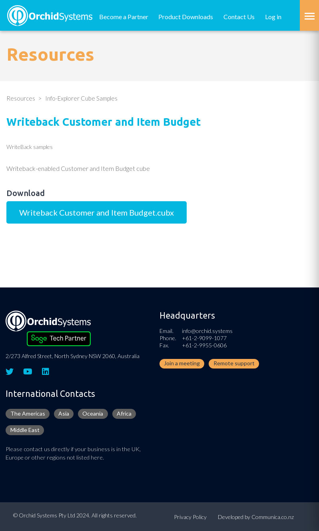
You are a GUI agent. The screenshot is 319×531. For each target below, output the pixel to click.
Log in (273, 16)
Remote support (234, 363)
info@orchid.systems (207, 330)
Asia (63, 413)
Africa (124, 413)
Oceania (92, 413)
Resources (20, 98)
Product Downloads (185, 16)
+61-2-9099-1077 (204, 338)
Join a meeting (182, 363)
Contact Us (239, 16)
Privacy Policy (190, 516)
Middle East (25, 429)
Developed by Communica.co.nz (256, 516)
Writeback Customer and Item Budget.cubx (96, 212)
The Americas (27, 413)
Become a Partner (123, 16)
